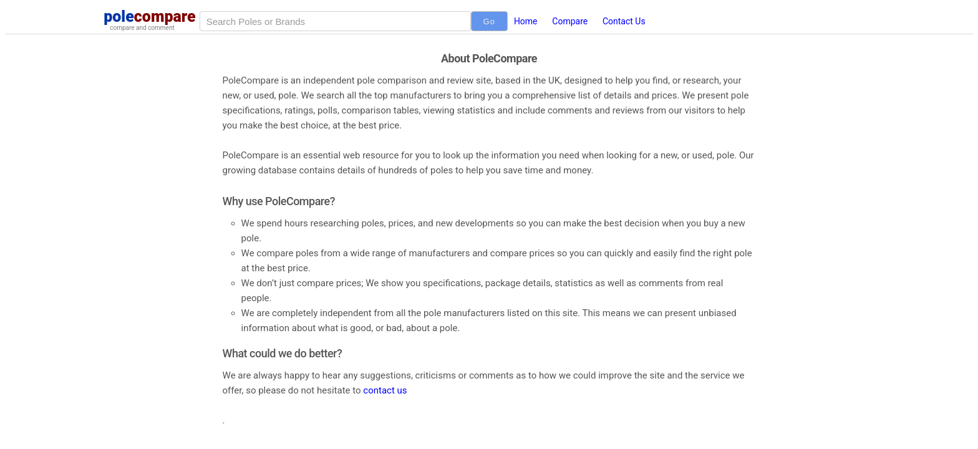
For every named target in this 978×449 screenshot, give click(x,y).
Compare (570, 21)
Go (489, 21)
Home (526, 21)
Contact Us (624, 21)
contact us (385, 390)
